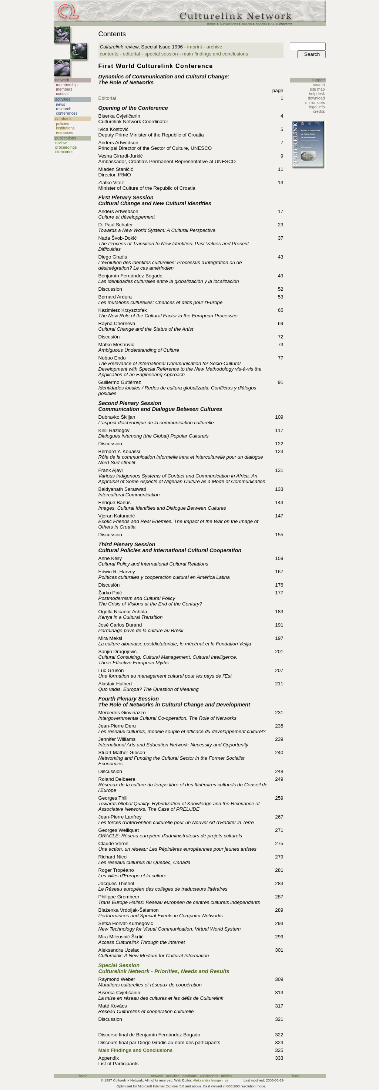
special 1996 (265, 24)
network (157, 1076)
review (247, 24)
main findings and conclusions (215, 54)
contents (109, 54)
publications (229, 24)
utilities (226, 1076)
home (211, 24)
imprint (194, 47)
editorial (131, 54)
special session (161, 54)
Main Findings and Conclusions (135, 1050)
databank (189, 1076)
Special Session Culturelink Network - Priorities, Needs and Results (163, 968)
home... (84, 1076)
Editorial (107, 98)
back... (297, 1076)
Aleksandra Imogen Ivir (210, 1080)
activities (173, 1076)
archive (214, 47)
